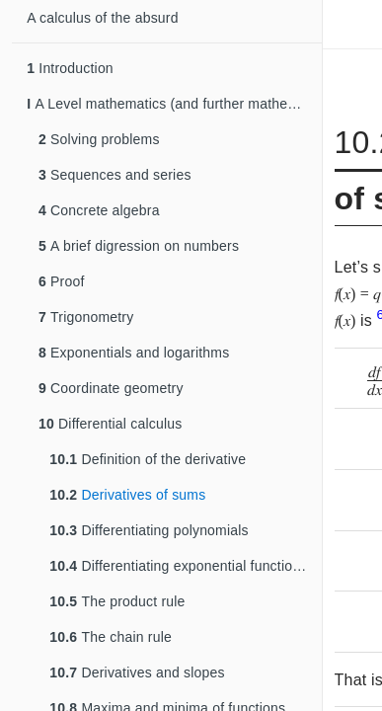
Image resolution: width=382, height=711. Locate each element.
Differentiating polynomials (148, 530)
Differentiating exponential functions (178, 566)
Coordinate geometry (111, 388)
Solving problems (99, 139)
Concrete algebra (99, 210)
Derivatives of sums (127, 495)
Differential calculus (110, 424)
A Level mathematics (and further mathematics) (174, 104)
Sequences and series (114, 175)
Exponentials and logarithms (133, 352)
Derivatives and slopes (136, 672)
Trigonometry (85, 317)
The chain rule (110, 637)
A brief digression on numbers (138, 246)
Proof (61, 281)
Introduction (70, 68)
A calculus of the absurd (102, 18)
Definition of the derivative (147, 459)
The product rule (117, 601)
